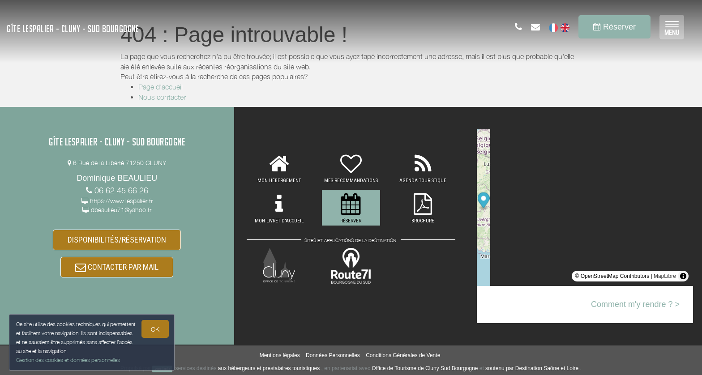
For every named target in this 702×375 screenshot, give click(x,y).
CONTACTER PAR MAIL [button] (116, 267)
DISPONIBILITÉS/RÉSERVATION (117, 239)
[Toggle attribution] (683, 276)
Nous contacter (162, 97)
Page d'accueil (160, 87)
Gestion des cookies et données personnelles (68, 360)
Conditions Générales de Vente (403, 355)
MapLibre (665, 276)
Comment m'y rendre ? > (635, 304)
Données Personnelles (333, 355)
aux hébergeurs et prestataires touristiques (269, 368)
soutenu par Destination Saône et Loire (531, 368)
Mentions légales (280, 355)
